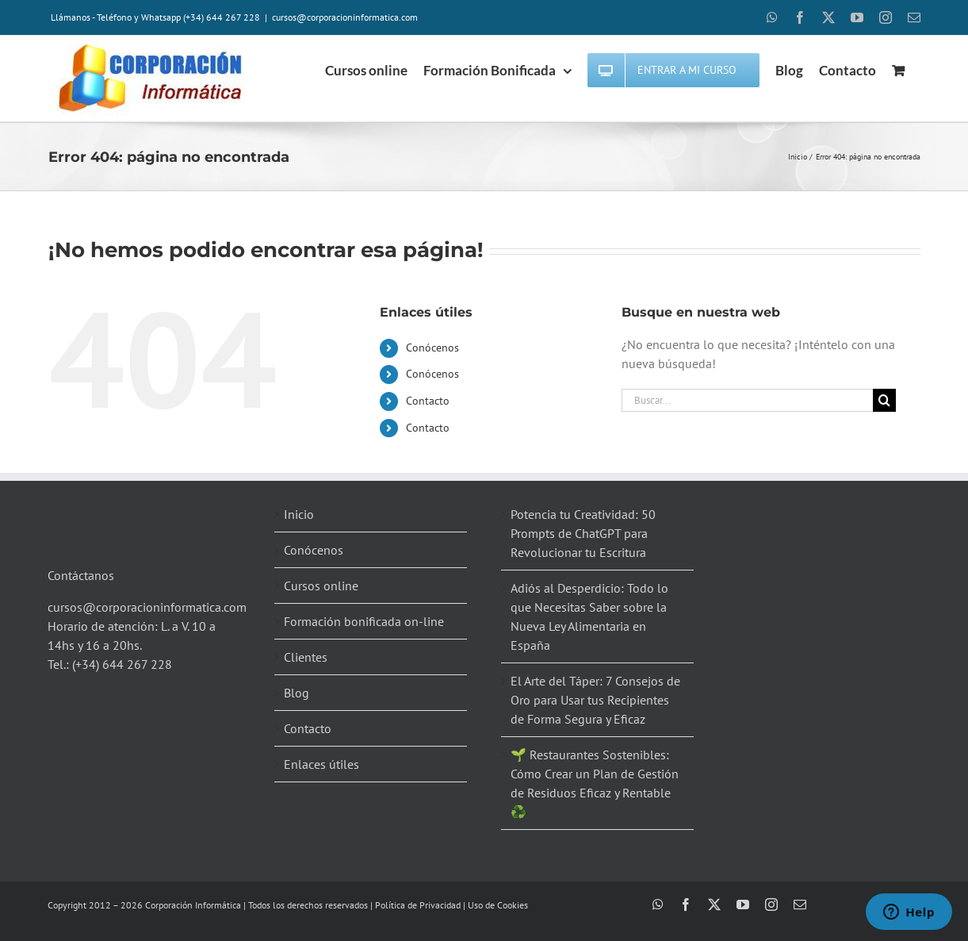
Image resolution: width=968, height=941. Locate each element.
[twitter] (714, 904)
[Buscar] (884, 400)
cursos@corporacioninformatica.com (345, 17)
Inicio (299, 514)
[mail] (800, 904)
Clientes (305, 657)
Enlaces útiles (321, 764)
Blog (296, 693)
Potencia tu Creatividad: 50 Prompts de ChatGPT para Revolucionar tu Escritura (583, 533)
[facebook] (685, 904)
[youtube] (743, 904)
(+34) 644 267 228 (122, 664)
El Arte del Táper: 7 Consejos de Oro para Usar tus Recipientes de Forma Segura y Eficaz (595, 700)
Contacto (428, 401)
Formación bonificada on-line (364, 621)
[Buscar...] (748, 400)
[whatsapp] (658, 904)
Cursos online (321, 585)
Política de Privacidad (418, 905)
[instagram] (771, 904)
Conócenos (432, 347)
